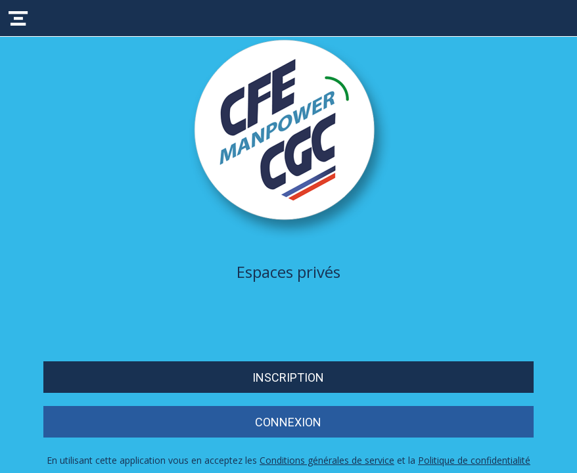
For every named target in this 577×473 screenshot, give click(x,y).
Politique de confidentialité (474, 460)
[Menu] (18, 18)
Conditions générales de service (327, 460)
